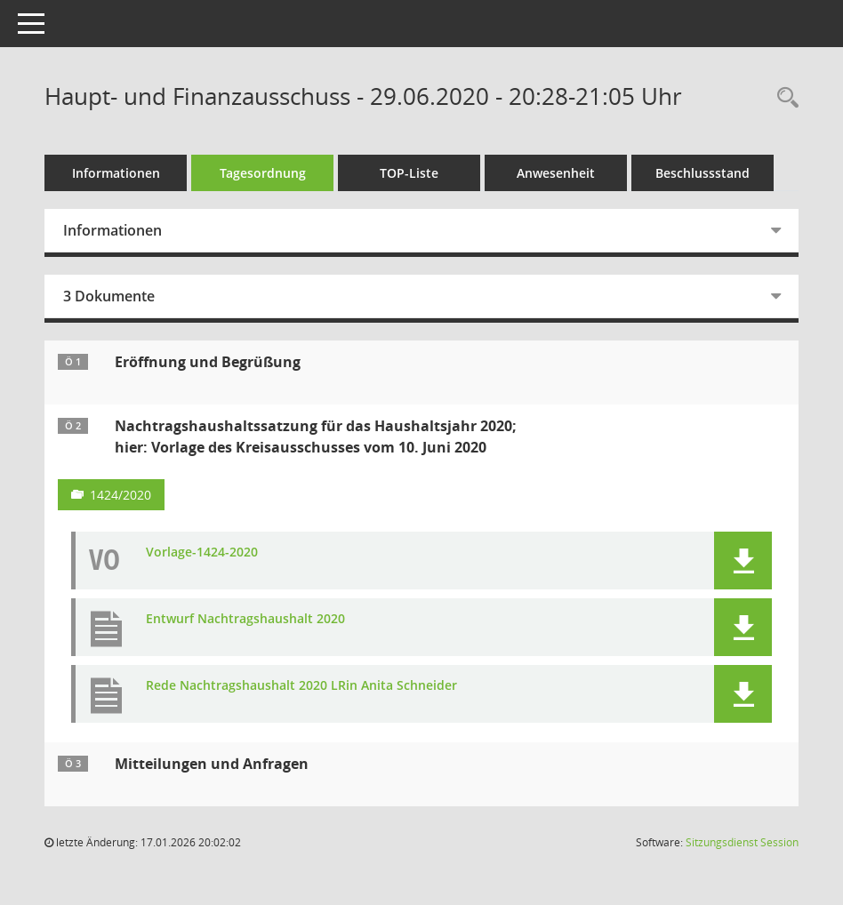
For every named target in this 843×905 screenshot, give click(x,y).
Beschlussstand (702, 172)
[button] (743, 560)
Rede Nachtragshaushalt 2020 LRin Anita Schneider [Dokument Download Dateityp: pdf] (301, 685)
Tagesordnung (263, 172)
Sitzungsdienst (742, 842)
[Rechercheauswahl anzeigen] (783, 98)
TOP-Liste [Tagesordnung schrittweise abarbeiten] (409, 172)
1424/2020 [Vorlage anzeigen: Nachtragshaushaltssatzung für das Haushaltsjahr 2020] (120, 494)
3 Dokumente (109, 296)
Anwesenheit (556, 172)
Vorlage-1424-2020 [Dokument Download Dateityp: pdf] (202, 552)
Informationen (116, 172)
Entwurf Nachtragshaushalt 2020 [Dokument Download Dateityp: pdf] (245, 619)
